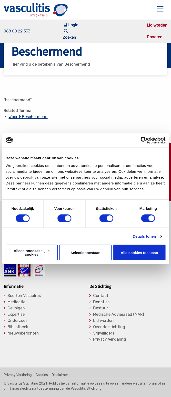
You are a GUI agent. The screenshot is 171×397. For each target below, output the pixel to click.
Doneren (154, 37)
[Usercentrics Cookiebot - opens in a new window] (144, 140)
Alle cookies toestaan (139, 252)
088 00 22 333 (17, 31)
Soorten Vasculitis (24, 296)
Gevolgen (16, 308)
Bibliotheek (18, 327)
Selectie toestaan (85, 252)
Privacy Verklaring (109, 339)
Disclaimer (60, 375)
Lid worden (157, 25)
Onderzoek (17, 321)
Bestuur (100, 308)
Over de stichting (109, 327)
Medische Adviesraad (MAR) (118, 314)
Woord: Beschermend (28, 116)
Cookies (42, 375)
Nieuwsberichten (23, 333)
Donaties (101, 302)
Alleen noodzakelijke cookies (32, 252)
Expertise (16, 314)
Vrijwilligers (103, 333)
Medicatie (16, 302)
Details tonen (144, 236)
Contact (100, 296)
